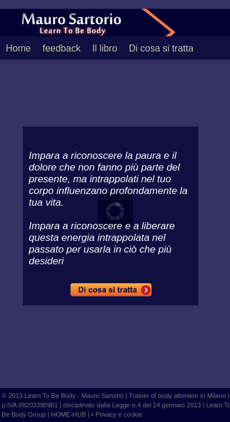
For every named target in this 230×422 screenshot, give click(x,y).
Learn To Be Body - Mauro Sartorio (74, 395)
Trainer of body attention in (167, 395)
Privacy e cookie (118, 414)
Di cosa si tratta (161, 48)
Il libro (105, 48)
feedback (62, 48)
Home (18, 48)
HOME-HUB (69, 414)
